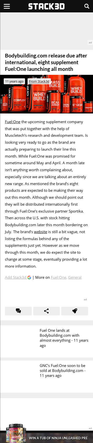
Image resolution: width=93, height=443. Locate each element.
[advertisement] (46, 28)
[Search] (86, 6)
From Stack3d (39, 81)
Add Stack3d (16, 277)
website (40, 231)
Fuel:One (12, 121)
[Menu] (7, 6)
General (75, 277)
